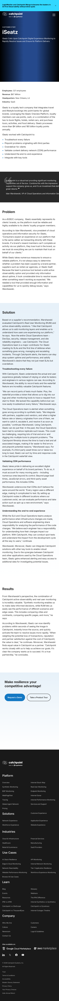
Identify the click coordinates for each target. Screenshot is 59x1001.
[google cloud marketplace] (16, 948)
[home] (12, 15)
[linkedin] (3, 955)
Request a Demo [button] (15, 697)
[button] (55, 5)
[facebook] (16, 955)
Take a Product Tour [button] (39, 697)
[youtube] (23, 955)
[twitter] (10, 955)
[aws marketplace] (45, 948)
